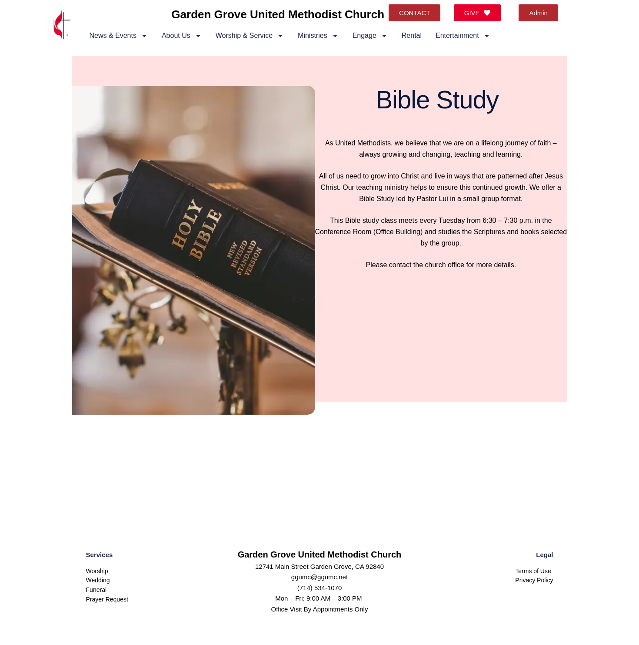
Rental (412, 35)
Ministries (318, 36)
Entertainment (463, 36)
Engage (370, 36)
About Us (182, 36)
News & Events (118, 36)
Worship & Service (250, 36)
